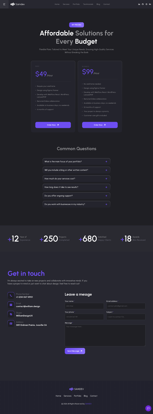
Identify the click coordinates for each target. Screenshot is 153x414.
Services (66, 4)
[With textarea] (105, 335)
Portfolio (76, 4)
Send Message (75, 351)
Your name (69, 301)
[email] (125, 306)
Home (57, 4)
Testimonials (88, 4)
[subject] (125, 317)
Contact (106, 4)
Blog (98, 4)
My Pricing (76, 25)
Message (69, 323)
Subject (110, 312)
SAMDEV (88, 404)
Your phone (70, 312)
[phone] (84, 317)
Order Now (53, 125)
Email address (112, 301)
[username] (84, 306)
